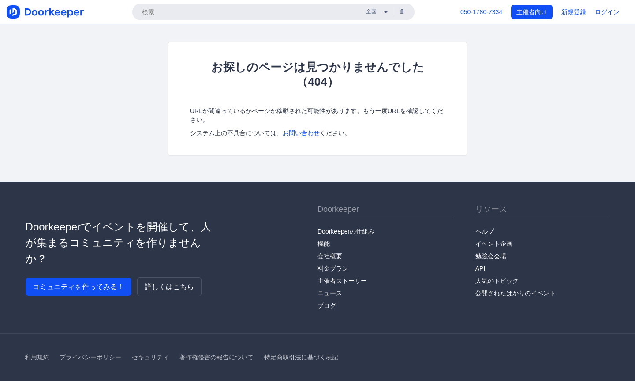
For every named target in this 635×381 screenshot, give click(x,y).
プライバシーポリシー (90, 357)
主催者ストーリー (342, 280)
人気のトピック (497, 280)
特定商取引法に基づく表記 (301, 357)
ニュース (330, 293)
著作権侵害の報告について (216, 357)
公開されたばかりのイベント (515, 293)
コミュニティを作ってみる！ (78, 286)
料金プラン (333, 268)
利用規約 (37, 357)
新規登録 (573, 11)
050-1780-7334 (481, 11)
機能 (324, 243)
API (480, 268)
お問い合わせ (301, 132)
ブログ (327, 305)
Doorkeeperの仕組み (346, 231)
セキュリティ (150, 357)
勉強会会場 (490, 256)
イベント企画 (493, 243)
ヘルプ (484, 231)
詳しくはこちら (169, 286)
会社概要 (330, 256)
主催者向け (531, 11)
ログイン (607, 11)
